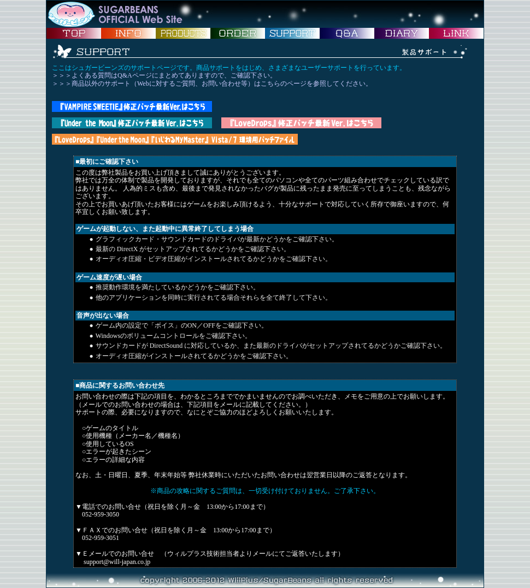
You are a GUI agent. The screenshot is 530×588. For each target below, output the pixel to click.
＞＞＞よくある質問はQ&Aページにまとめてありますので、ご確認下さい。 (164, 75)
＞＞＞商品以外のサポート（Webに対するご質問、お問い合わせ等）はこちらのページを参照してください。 (212, 83)
